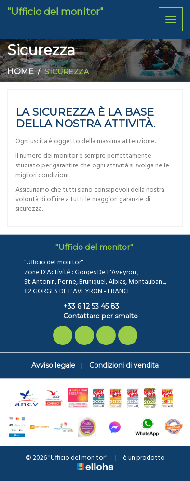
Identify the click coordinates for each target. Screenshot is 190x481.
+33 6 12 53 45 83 (85, 306)
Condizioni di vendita (124, 365)
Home (20, 71)
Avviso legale (53, 365)
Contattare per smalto (95, 316)
